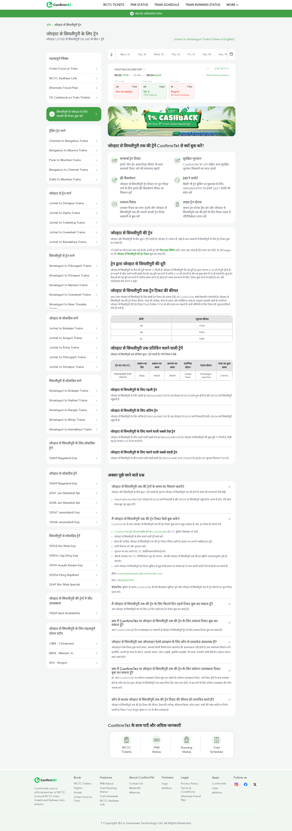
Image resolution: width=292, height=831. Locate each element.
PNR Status (139, 5)
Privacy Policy (189, 783)
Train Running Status (202, 5)
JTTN (125, 75)
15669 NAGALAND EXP (130, 69)
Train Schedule (166, 5)
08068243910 (125, 580)
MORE (232, 5)
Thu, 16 (176, 54)
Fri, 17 (191, 54)
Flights (78, 788)
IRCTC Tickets (113, 5)
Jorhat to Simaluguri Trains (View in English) (204, 39)
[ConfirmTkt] (45, 781)
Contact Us (136, 783)
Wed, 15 (159, 54)
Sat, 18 (207, 54)
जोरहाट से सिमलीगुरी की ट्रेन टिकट (133, 253)
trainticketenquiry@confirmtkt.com (139, 573)
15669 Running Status (217, 75)
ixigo (165, 783)
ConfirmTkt (159, 531)
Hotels (78, 792)
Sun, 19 (223, 54)
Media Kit (135, 788)
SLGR (157, 75)
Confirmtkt (219, 783)
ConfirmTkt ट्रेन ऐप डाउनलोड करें (131, 531)
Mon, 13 (125, 54)
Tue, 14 (142, 54)
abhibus (167, 788)
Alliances (134, 792)
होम (49, 25)
